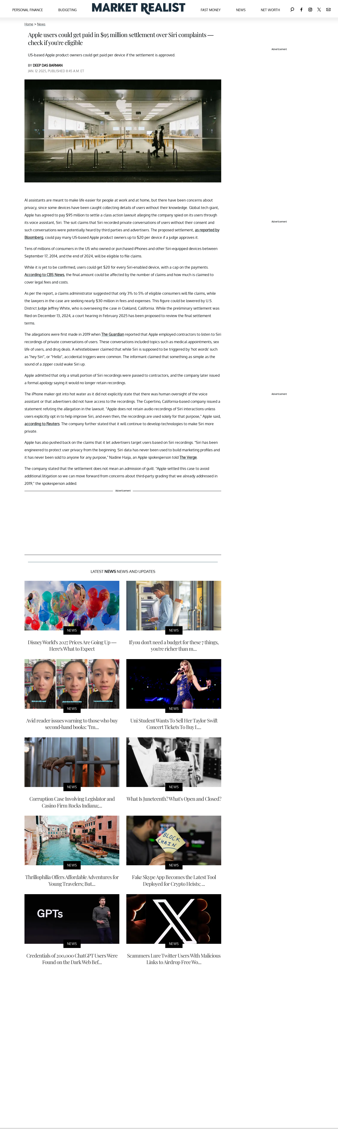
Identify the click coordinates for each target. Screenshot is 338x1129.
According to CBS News (44, 274)
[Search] (292, 9)
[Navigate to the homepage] (138, 9)
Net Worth (270, 10)
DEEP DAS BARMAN (47, 65)
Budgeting (67, 10)
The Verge (188, 457)
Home (28, 24)
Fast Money (211, 10)
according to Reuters (41, 423)
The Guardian (112, 334)
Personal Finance (27, 10)
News (240, 10)
